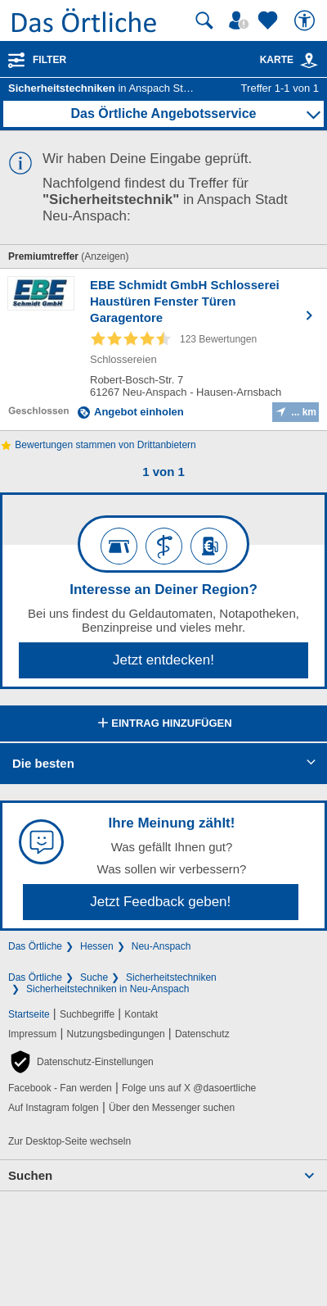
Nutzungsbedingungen (116, 1034)
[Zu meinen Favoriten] (270, 20)
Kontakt (141, 1014)
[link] (309, 60)
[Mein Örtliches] (241, 20)
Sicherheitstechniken (171, 977)
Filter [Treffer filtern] (49, 60)
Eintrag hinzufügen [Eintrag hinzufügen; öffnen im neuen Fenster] (163, 724)
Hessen (97, 946)
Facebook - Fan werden (60, 1088)
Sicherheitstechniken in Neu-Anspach (107, 989)
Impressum (32, 1034)
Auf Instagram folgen (53, 1107)
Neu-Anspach (161, 946)
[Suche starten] (204, 20)
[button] (81, 1061)
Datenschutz (202, 1034)
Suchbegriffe (87, 1014)
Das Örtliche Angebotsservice (163, 113)
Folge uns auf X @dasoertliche (189, 1088)
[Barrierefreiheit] (306, 20)
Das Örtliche (35, 946)
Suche (94, 977)
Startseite (29, 1014)
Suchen (30, 1175)
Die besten (43, 763)
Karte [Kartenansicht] (289, 60)
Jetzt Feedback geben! (160, 901)
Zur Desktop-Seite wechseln (69, 1141)
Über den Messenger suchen (172, 1107)
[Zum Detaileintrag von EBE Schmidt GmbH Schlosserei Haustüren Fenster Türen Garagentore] (163, 349)
